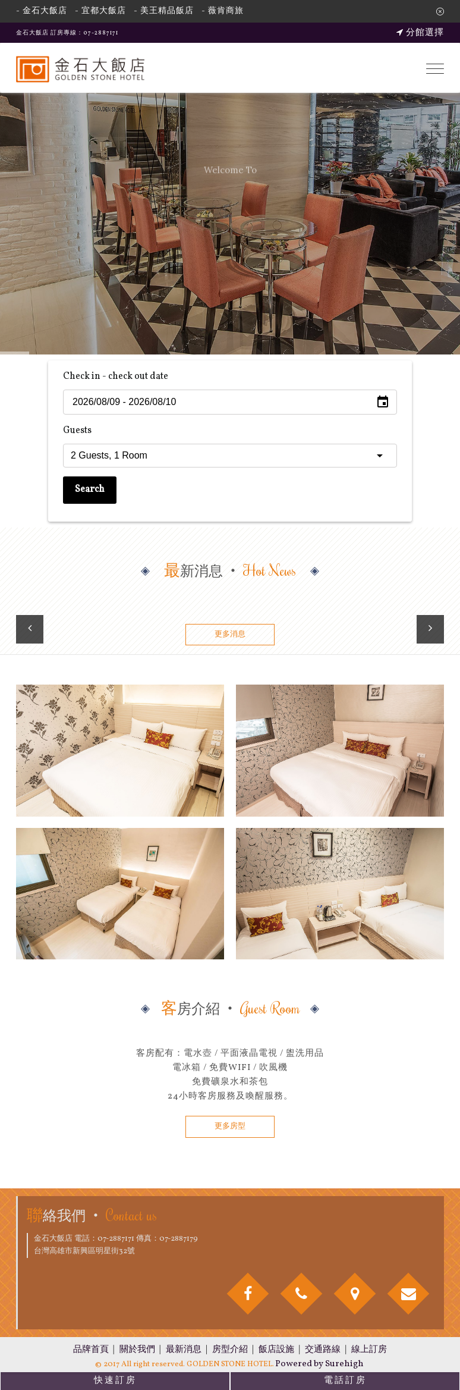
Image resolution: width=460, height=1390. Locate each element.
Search (90, 489)
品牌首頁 (91, 1350)
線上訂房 (369, 1350)
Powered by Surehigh (319, 1364)
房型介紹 (230, 1350)
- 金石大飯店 (41, 11)
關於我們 (137, 1350)
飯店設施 (276, 1350)
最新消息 (183, 1350)
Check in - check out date (115, 376)
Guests (77, 430)
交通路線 (323, 1350)
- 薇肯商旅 (222, 11)
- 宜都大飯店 (100, 11)
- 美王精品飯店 (164, 11)
